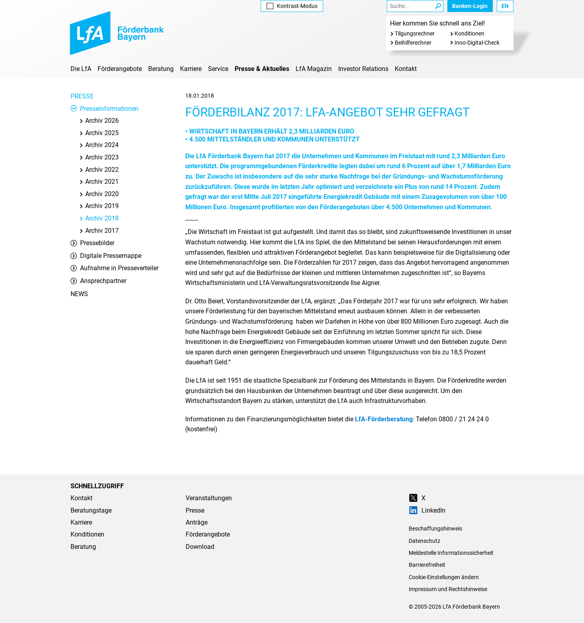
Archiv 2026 (98, 120)
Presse (82, 96)
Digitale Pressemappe (106, 255)
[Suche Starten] (438, 6)
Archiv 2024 (98, 145)
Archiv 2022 (98, 169)
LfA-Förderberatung (384, 419)
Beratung (161, 69)
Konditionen (469, 33)
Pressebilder (92, 243)
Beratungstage (91, 510)
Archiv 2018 (98, 218)
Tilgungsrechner (415, 33)
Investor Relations (363, 69)
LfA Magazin (314, 69)
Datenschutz (424, 541)
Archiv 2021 (98, 181)
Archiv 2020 (98, 194)
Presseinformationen (105, 108)
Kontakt (406, 69)
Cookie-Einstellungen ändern (444, 577)
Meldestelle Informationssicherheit (451, 553)
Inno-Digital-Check (477, 42)
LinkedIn (427, 510)
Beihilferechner (413, 42)
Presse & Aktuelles (262, 69)
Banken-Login (470, 6)
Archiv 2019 (98, 206)
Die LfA (81, 69)
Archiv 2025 (98, 133)
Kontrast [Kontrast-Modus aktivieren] (292, 6)
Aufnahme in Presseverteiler (115, 268)
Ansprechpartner (98, 281)
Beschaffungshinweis (435, 528)
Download (200, 546)
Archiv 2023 (98, 157)
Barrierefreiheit (427, 565)
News (79, 294)
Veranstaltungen (209, 498)
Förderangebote (120, 69)
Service (218, 69)
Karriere (191, 69)
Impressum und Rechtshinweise (448, 589)
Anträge (197, 522)
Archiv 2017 (98, 230)
